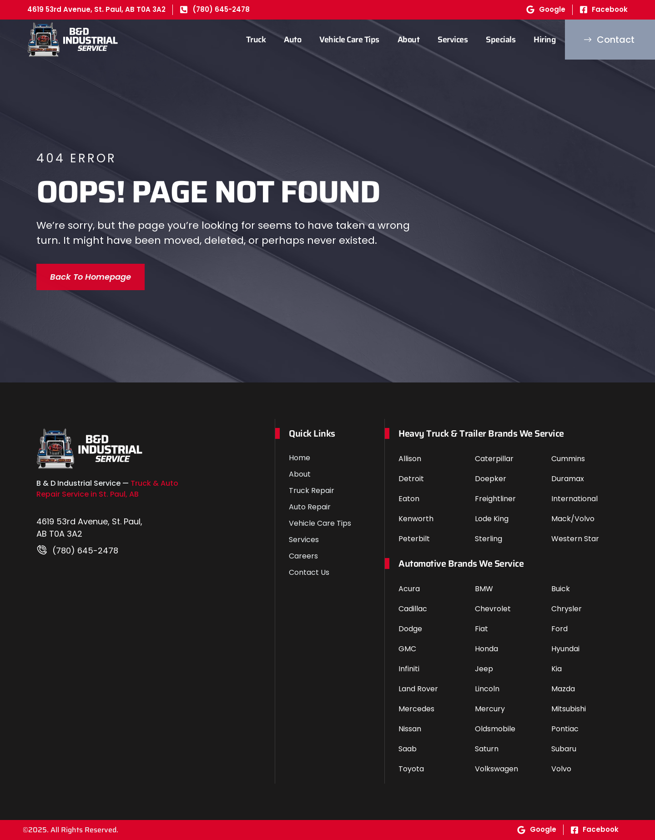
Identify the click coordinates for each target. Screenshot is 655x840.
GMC (407, 649)
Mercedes (416, 709)
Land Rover (418, 689)
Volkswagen (496, 769)
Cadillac (412, 609)
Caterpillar (494, 458)
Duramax (567, 478)
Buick (560, 588)
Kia (556, 669)
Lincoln (487, 689)
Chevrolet (493, 609)
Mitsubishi (568, 709)
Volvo (561, 769)
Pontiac (565, 729)
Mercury (490, 709)
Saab (407, 749)
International (574, 498)
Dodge (410, 629)
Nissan (409, 729)
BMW (484, 588)
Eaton (408, 498)
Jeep (484, 669)
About (409, 39)
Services (453, 39)
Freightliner (495, 498)
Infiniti (408, 669)
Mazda (563, 689)
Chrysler (566, 609)
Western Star (575, 538)
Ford (559, 629)
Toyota (411, 769)
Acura (409, 588)
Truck (256, 39)
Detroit (411, 478)
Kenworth (415, 518)
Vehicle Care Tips (349, 39)
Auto (292, 39)
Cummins (568, 458)
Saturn (487, 749)
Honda (486, 649)
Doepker (490, 478)
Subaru (563, 749)
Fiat (481, 629)
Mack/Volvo (573, 518)
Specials (500, 39)
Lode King (492, 518)
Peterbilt (414, 538)
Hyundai (565, 649)
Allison (409, 458)
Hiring (545, 39)
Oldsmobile (495, 729)
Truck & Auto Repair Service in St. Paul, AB (107, 488)
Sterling (488, 538)
